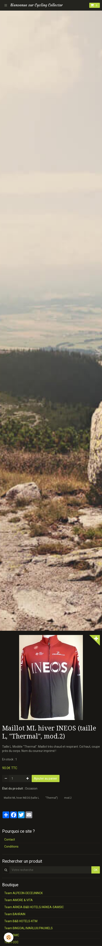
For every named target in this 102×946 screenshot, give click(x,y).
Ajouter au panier (45, 778)
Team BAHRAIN (14, 914)
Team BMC (11, 935)
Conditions (11, 846)
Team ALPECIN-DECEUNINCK (23, 893)
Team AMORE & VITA (18, 900)
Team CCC (11, 942)
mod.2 (68, 797)
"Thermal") (51, 797)
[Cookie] (8, 937)
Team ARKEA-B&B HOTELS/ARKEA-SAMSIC (34, 907)
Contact (9, 839)
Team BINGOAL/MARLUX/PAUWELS (28, 928)
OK (96, 870)
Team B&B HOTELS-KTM (20, 921)
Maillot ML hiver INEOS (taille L (21, 797)
